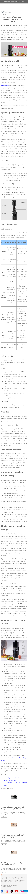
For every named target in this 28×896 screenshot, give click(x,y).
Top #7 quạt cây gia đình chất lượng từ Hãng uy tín (12, 836)
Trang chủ (4, 11)
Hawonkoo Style (6, 12)
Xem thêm (4, 816)
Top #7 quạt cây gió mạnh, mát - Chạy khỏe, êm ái (14, 864)
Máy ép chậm (5, 85)
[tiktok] (12, 891)
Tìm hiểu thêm (21, 1)
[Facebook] (2, 891)
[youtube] (17, 891)
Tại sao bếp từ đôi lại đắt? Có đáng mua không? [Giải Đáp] (12, 808)
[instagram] (7, 891)
